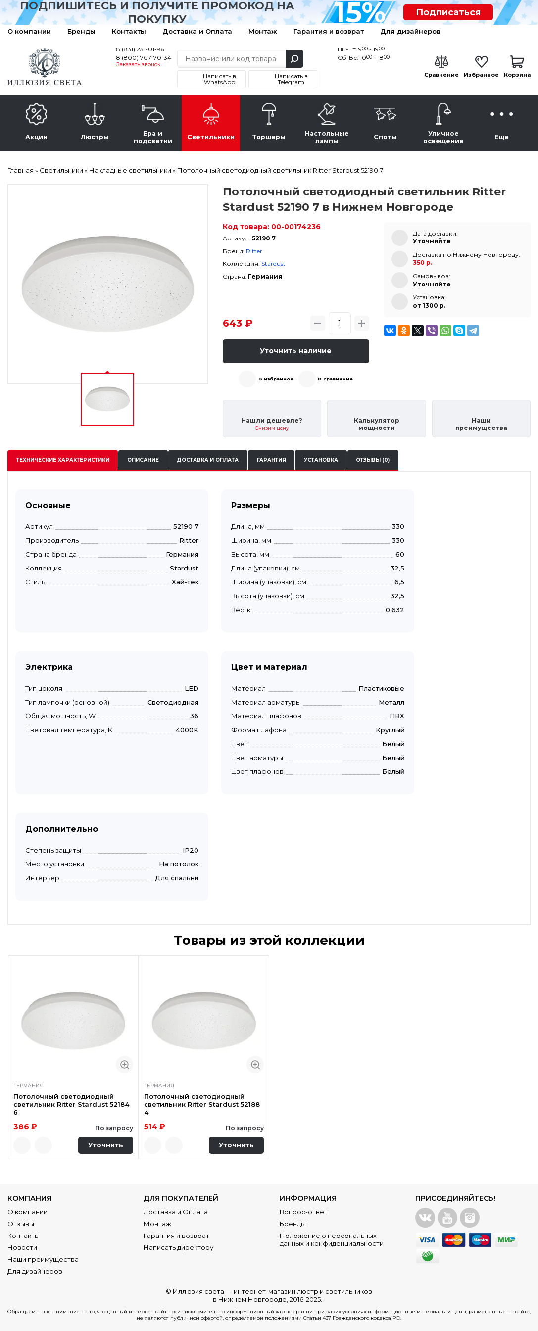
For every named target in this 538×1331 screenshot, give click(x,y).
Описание (143, 460)
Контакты (129, 31)
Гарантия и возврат (328, 31)
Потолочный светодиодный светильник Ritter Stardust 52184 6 (71, 1105)
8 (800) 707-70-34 (143, 57)
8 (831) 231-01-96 (140, 49)
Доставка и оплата (208, 460)
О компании (29, 31)
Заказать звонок (138, 65)
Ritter (254, 251)
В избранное (275, 378)
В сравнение (335, 378)
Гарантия (271, 460)
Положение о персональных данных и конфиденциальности (332, 1239)
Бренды (81, 31)
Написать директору (178, 1247)
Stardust (273, 263)
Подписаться (448, 12)
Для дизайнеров (410, 31)
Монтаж (262, 31)
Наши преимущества (43, 1259)
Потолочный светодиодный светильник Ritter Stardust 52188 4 (202, 1105)
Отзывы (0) (373, 460)
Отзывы (20, 1224)
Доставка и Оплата (197, 31)
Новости (22, 1247)
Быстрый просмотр (124, 1064)
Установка (321, 460)
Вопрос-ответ (304, 1212)
